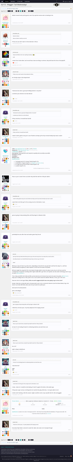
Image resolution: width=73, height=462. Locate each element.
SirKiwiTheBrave (5, 260)
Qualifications (15, 159)
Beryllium (62, 456)
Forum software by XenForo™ (11, 456)
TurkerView (15, 151)
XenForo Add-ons (26, 456)
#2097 (69, 374)
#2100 (69, 429)
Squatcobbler (5, 78)
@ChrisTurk (65, 276)
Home (2, 1)
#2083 (69, 65)
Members (13, 1)
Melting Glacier (23, 6)
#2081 (69, 22)
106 (22, 11)
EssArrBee (5, 59)
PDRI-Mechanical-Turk (23, 150)
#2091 (69, 222)
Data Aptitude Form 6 (20, 148)
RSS (71, 456)
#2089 (69, 184)
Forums (7, 1)
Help (66, 456)
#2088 (69, 170)
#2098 (69, 394)
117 (29, 11)
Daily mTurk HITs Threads (11, 6)
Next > (32, 11)
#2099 (69, 415)
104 (18, 11)
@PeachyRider (20, 273)
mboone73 (5, 40)
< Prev (9, 11)
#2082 (69, 43)
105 (20, 11)
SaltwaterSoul (5, 155)
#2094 (69, 312)
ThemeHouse (19, 457)
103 (16, 11)
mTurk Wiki (19, 1)
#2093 (69, 295)
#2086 (69, 123)
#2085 (69, 100)
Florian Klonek (15, 401)
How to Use (40, 163)
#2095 (69, 328)
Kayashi (5, 117)
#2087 (69, 137)
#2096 (69, 351)
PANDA (35, 148)
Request (34, 163)
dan (5, 327)
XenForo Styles (33, 456)
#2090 (69, 206)
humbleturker (5, 22)
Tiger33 (5, 183)
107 (24, 11)
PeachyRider (5, 97)
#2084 (69, 79)
